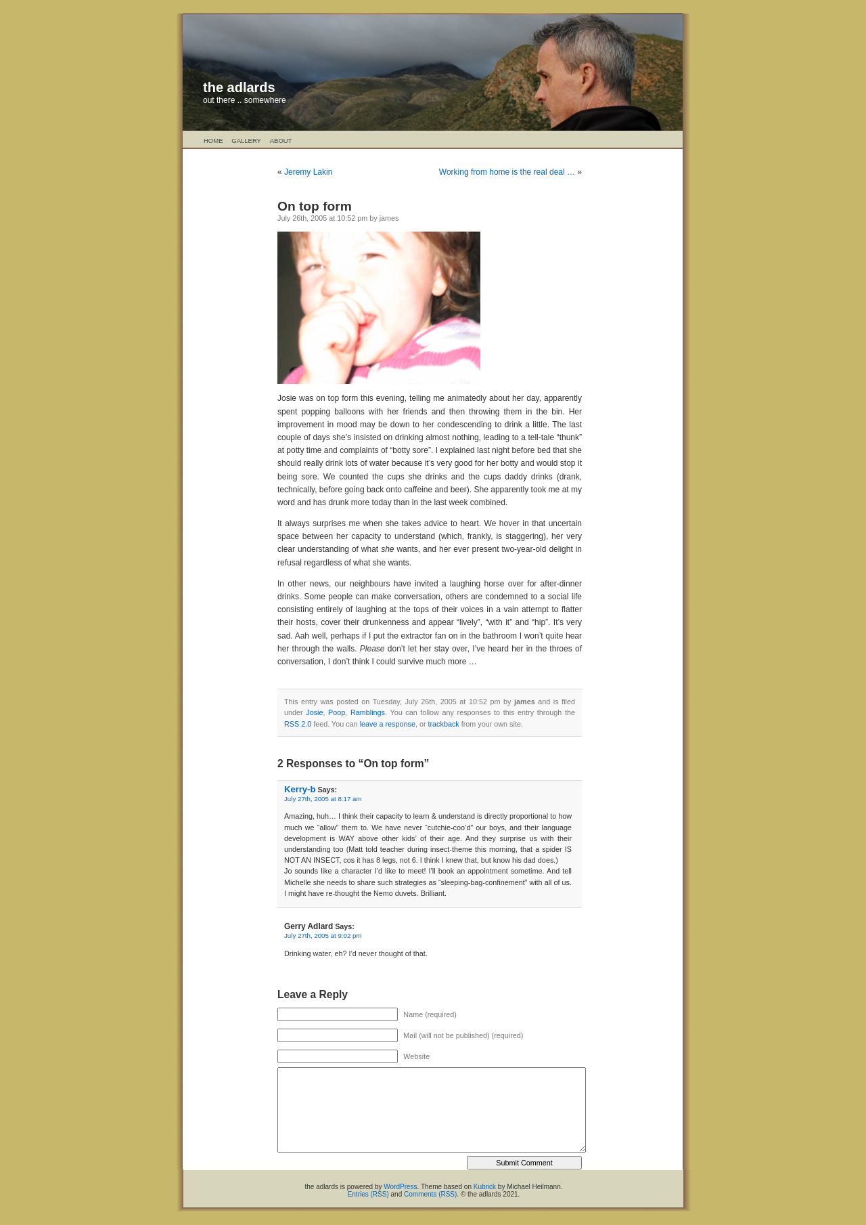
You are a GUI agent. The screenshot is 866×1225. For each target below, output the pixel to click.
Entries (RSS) (368, 1194)
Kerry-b (299, 789)
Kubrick (485, 1186)
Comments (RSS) (430, 1194)
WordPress (400, 1186)
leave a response (387, 724)
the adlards (239, 87)
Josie (314, 712)
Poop (336, 712)
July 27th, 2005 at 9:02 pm (323, 935)
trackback (443, 724)
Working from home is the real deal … (507, 172)
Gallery (246, 140)
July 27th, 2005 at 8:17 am (323, 798)
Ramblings (367, 712)
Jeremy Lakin (308, 172)
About (281, 140)
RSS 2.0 (297, 724)
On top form (314, 206)
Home (213, 140)
